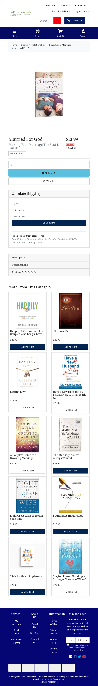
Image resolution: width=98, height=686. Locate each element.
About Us (65, 5)
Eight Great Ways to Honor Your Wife (26, 517)
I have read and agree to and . (77, 648)
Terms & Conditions (76, 648)
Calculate (49, 222)
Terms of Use (53, 622)
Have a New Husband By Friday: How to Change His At (69, 394)
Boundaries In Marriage (68, 515)
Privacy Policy (53, 632)
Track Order (17, 632)
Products (50, 5)
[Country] (49, 210)
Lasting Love (18, 391)
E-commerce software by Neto (52, 679)
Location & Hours (61, 11)
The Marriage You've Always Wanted (66, 457)
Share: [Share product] (16, 153)
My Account (16, 622)
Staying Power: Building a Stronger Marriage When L (70, 578)
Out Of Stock (27, 407)
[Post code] (49, 216)
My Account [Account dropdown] (82, 11)
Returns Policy (54, 641)
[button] (49, 181)
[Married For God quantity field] (49, 164)
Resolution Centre (16, 641)
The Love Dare (62, 331)
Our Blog (34, 633)
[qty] (49, 203)
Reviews (24, 272)
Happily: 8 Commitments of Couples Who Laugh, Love (27, 333)
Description (18, 257)
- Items (73, 20)
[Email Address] (71, 640)
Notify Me (49, 172)
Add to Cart (27, 346)
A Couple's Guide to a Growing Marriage (23, 457)
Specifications (20, 264)
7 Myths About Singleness (26, 576)
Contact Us (81, 5)
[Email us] (70, 657)
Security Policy (54, 650)
